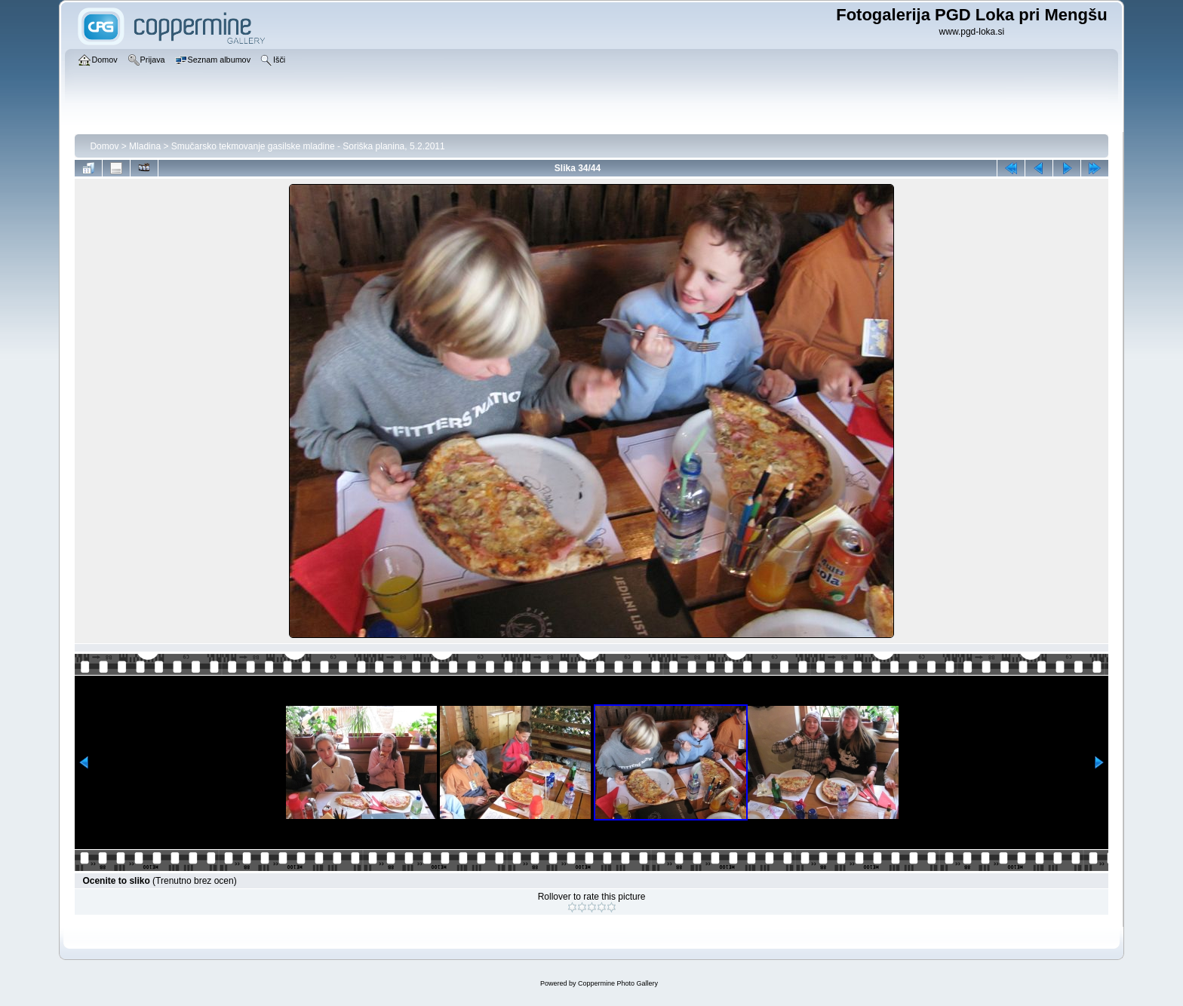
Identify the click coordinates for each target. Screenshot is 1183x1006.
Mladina (145, 146)
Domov (104, 146)
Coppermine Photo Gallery (618, 983)
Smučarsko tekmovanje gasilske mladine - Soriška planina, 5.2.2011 (308, 146)
